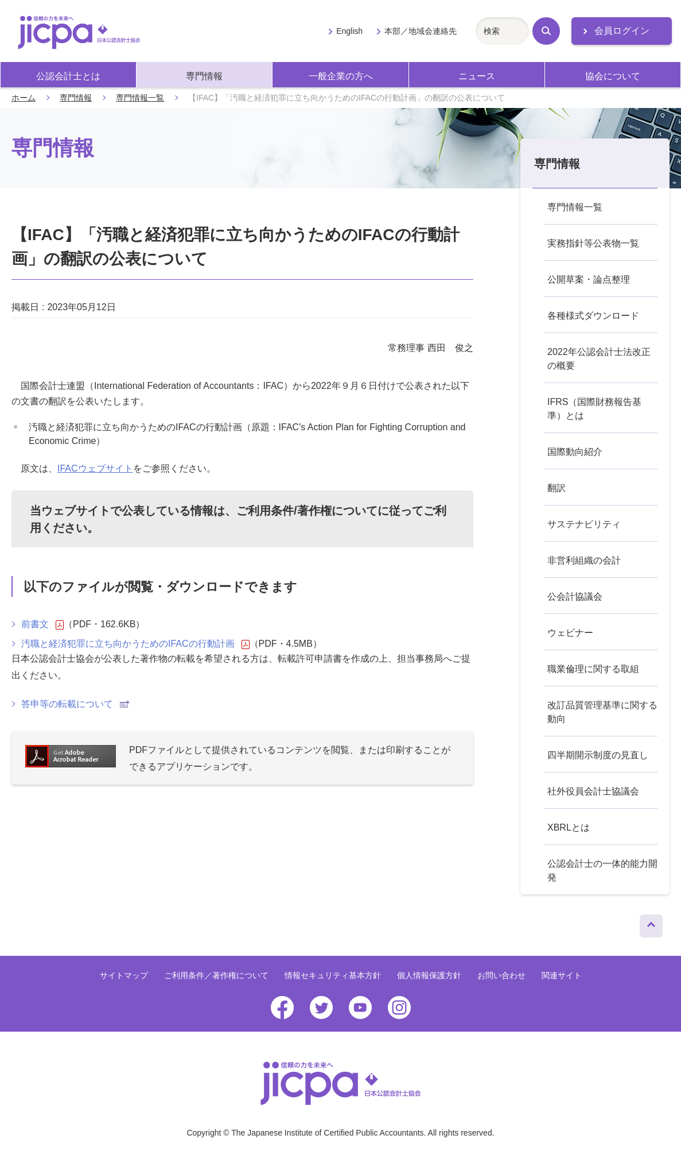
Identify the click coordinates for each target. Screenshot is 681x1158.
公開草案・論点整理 (588, 279)
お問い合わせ (501, 975)
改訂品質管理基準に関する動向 (602, 712)
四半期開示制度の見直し (597, 755)
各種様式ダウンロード (593, 316)
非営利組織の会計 (584, 560)
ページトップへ (651, 923)
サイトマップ (124, 975)
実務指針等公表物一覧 (593, 243)
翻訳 (556, 488)
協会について (612, 76)
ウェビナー (570, 633)
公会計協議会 (574, 596)
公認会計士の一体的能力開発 (602, 870)
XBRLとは (568, 827)
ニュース (476, 76)
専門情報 (204, 76)
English (349, 31)
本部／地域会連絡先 (420, 31)
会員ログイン (621, 31)
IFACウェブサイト (95, 468)
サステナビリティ (584, 524)
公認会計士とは (68, 76)
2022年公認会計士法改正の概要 (599, 358)
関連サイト (562, 975)
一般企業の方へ (341, 76)
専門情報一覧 (140, 97)
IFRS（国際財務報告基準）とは (594, 408)
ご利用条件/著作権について (307, 510)
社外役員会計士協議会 (593, 791)
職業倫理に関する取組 (593, 669)
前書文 (42, 624)
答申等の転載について (75, 704)
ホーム (23, 97)
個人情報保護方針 (429, 975)
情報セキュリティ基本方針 (333, 975)
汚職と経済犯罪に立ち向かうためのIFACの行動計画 (135, 644)
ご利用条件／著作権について (216, 975)
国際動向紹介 (574, 452)
